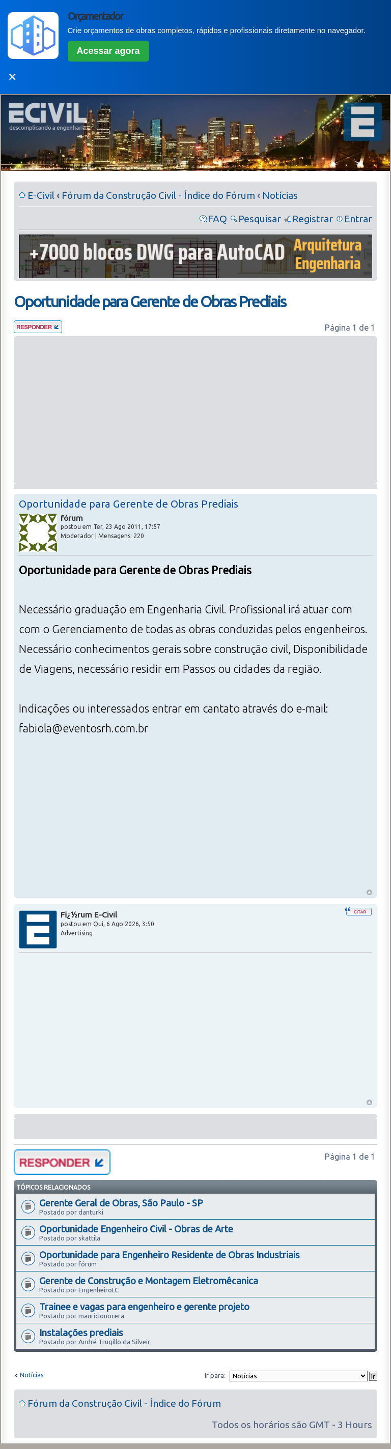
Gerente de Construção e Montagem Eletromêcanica (148, 1281)
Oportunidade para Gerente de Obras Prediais (150, 301)
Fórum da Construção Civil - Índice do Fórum (158, 195)
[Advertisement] (195, 410)
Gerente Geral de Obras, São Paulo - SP (121, 1203)
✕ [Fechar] (12, 77)
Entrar (358, 218)
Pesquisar (259, 218)
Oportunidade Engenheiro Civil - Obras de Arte (136, 1229)
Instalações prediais (81, 1332)
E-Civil (40, 195)
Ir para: (215, 1375)
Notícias (280, 195)
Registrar (312, 218)
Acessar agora (108, 51)
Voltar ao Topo (369, 892)
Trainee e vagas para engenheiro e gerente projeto (144, 1307)
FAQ (217, 218)
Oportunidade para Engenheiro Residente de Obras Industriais (169, 1255)
